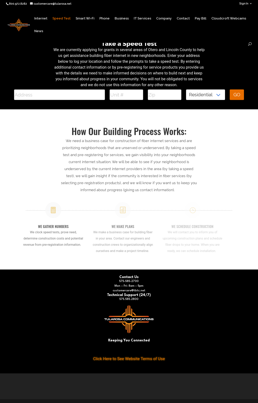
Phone (104, 18)
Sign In (243, 3)
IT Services (142, 18)
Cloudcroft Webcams (228, 18)
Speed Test (61, 18)
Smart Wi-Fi (85, 18)
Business (122, 18)
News (38, 31)
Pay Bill (200, 18)
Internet (40, 18)
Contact (183, 18)
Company (164, 18)
